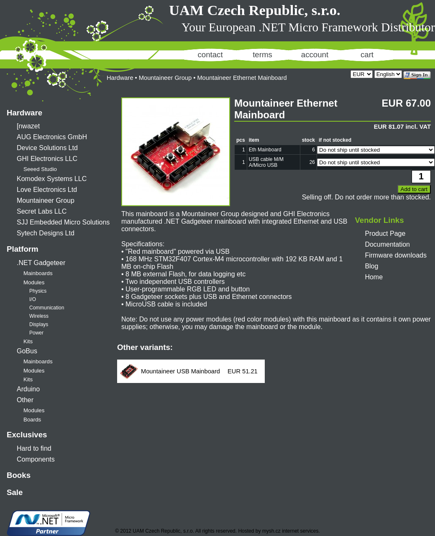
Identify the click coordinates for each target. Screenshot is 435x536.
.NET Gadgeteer (41, 262)
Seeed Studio (40, 169)
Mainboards (38, 273)
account (314, 54)
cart (367, 54)
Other (25, 399)
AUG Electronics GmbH (52, 136)
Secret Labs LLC (42, 211)
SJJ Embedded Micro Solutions (63, 222)
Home (374, 277)
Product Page (385, 233)
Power (36, 333)
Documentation (387, 244)
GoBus (27, 351)
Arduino (28, 389)
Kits (28, 341)
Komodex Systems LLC (52, 178)
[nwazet (28, 126)
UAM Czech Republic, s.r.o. (254, 10)
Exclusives (27, 434)
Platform (22, 249)
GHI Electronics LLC (47, 158)
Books (19, 475)
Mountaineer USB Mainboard (180, 371)
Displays (38, 324)
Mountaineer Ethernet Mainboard (242, 77)
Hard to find (34, 448)
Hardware (24, 112)
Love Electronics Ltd (47, 189)
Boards (32, 419)
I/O (32, 299)
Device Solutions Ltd (47, 147)
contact (210, 54)
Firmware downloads (396, 255)
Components (36, 459)
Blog (371, 266)
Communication (46, 308)
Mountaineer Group (45, 200)
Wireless (39, 316)
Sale (15, 492)
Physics (37, 291)
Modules (33, 282)
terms (262, 54)
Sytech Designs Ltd (45, 233)
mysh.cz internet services (290, 531)
